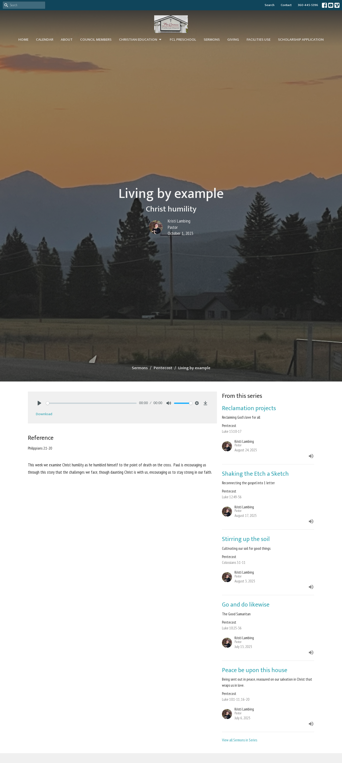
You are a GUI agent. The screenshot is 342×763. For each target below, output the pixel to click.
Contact (286, 5)
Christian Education (140, 39)
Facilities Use (258, 39)
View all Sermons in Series (239, 740)
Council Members (95, 39)
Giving (233, 39)
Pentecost (163, 368)
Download (44, 414)
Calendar (44, 39)
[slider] (91, 403)
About (67, 39)
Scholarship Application (301, 39)
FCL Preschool (183, 39)
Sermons (212, 39)
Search (269, 5)
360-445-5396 (308, 5)
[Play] (39, 403)
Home (23, 39)
